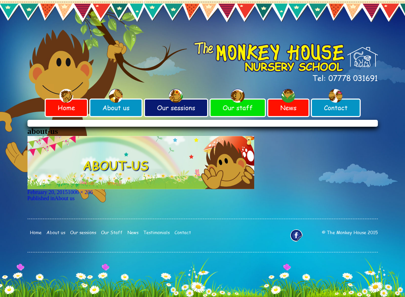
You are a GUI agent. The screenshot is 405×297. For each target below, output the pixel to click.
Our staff (238, 107)
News (288, 107)
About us (116, 107)
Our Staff (112, 232)
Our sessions (176, 107)
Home (66, 107)
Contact (336, 107)
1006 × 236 (80, 192)
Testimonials (156, 232)
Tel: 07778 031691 (345, 78)
